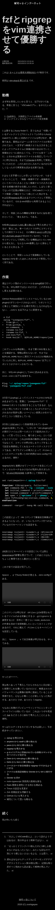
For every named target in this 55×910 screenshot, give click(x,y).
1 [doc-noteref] (6, 108)
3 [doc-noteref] (18, 684)
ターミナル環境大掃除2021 (22, 72)
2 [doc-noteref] (22, 246)
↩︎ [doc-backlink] (47, 840)
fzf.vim (15, 424)
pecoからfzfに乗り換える (23, 225)
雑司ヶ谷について (27, 899)
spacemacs (7, 555)
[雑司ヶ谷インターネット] (27, 3)
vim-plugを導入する (18, 80)
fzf (44, 213)
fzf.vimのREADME (15, 473)
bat (8, 715)
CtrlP (9, 116)
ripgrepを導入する (19, 198)
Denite (31, 160)
